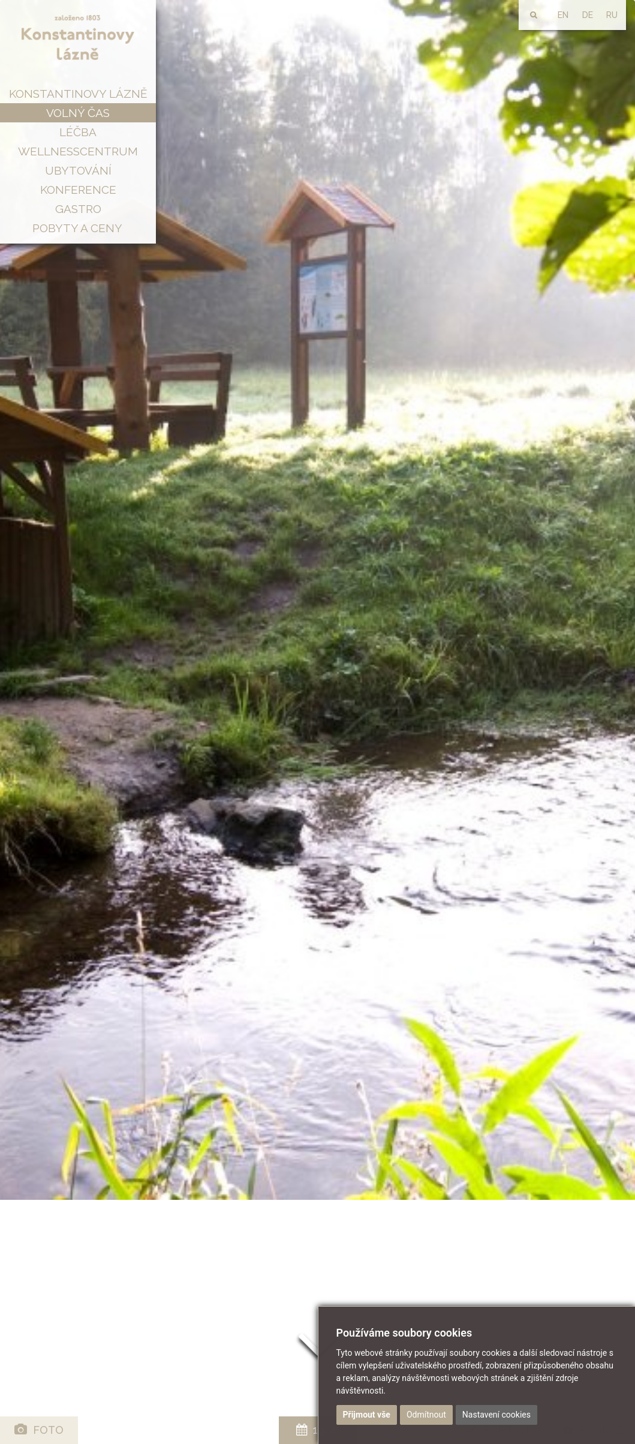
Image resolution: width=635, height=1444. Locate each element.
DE (587, 15)
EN (563, 15)
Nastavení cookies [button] (496, 1414)
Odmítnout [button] (426, 1414)
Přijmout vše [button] (366, 1414)
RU (612, 15)
